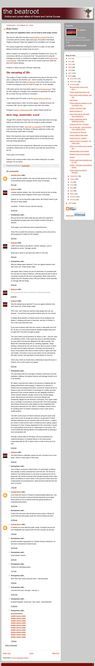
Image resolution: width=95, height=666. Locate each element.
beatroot (14, 189)
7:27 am (14, 571)
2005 (70, 203)
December (74, 79)
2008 (70, 70)
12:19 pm (14, 548)
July (71, 182)
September (74, 176)
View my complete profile (77, 45)
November (74, 81)
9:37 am (14, 185)
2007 (70, 73)
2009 (70, 67)
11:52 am (14, 594)
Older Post (55, 653)
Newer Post (7, 653)
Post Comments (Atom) (20, 658)
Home (31, 653)
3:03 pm (14, 238)
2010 (70, 64)
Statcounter (70, 215)
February (73, 197)
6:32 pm (14, 366)
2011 (70, 61)
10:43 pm (14, 506)
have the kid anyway (44, 89)
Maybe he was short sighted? (80, 154)
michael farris (16, 175)
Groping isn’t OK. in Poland (79, 124)
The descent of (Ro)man (78, 132)
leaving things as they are (42, 98)
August (72, 179)
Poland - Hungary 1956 (78, 108)
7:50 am (14, 534)
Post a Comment (11, 645)
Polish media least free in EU (80, 92)
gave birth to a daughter (33, 127)
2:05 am (14, 560)
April (72, 191)
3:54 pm (14, 257)
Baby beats (12, 29)
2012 (70, 58)
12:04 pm (14, 210)
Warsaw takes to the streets (79, 151)
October (73, 84)
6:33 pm (14, 448)
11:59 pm (14, 606)
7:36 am (14, 641)
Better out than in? (76, 111)
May (71, 188)
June (72, 185)
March (72, 194)
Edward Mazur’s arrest (38, 37)
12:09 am (14, 520)
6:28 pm (14, 297)
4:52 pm (14, 285)
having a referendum (21, 110)
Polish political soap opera (79, 135)
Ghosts (72, 157)
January (73, 199)
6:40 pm (14, 462)
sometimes (31, 82)
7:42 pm (14, 487)
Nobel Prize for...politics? (78, 138)
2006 (70, 76)
